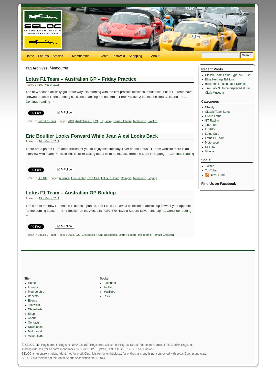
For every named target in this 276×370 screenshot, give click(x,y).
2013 (71, 121)
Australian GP (83, 121)
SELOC (42, 178)
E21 (95, 121)
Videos (209, 151)
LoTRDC (211, 129)
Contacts (34, 322)
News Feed (215, 175)
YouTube (211, 170)
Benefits (33, 296)
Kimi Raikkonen (107, 234)
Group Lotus (213, 116)
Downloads (35, 327)
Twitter (209, 166)
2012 (71, 234)
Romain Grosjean (163, 234)
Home (30, 56)
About (156, 57)
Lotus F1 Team (47, 121)
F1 (101, 121)
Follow (64, 112)
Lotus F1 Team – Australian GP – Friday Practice (81, 79)
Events (103, 56)
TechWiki (118, 56)
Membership (82, 57)
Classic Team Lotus (218, 111)
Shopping (137, 57)
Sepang (152, 178)
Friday (108, 121)
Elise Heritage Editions (220, 79)
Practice (153, 121)
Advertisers (35, 335)
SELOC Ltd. (32, 345)
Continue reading (40, 101)
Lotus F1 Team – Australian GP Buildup (71, 192)
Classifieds (35, 309)
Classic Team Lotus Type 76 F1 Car (228, 75)
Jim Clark (211, 125)
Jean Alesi (93, 178)
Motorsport (212, 142)
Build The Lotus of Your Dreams (225, 84)
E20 (77, 234)
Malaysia (126, 178)
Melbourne (139, 121)
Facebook (110, 283)
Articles (59, 57)
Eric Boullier (78, 178)
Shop (31, 313)
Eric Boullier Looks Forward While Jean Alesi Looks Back (92, 136)
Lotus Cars (212, 133)
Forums (43, 56)
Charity (209, 107)
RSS (107, 296)
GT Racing (212, 120)
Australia (64, 178)
